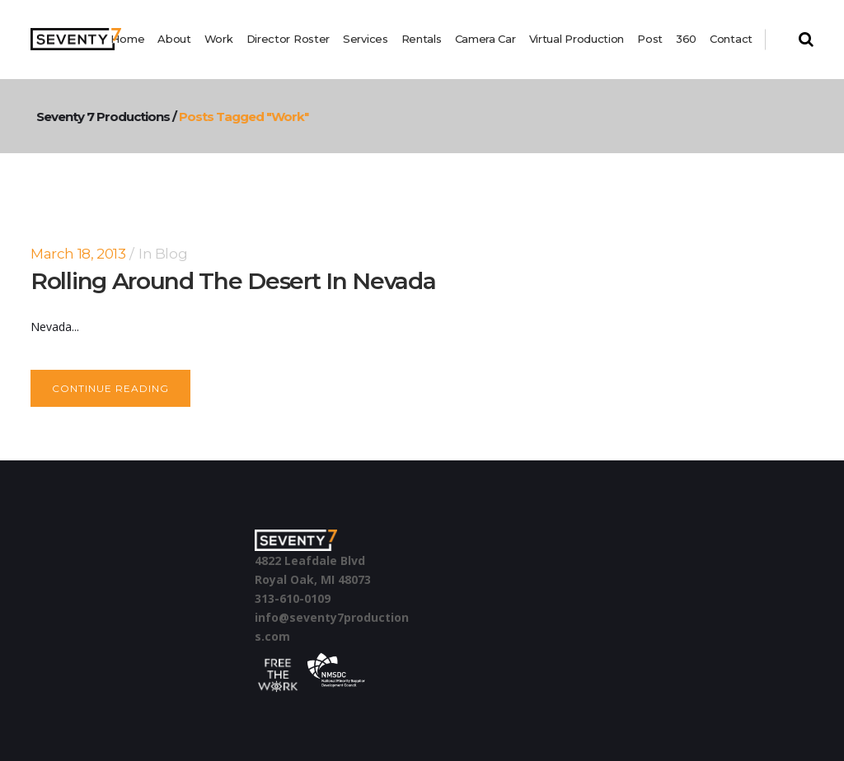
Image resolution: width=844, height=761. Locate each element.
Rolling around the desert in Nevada (233, 281)
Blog (171, 253)
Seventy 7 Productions (191, 116)
